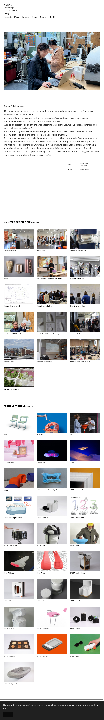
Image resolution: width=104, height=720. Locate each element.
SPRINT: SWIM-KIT (43, 518)
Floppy (72, 462)
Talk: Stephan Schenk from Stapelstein (49, 278)
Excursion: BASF (9, 361)
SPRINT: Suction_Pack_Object (47, 490)
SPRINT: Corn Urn (9, 656)
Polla (71, 434)
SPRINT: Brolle (75, 656)
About (35, 17)
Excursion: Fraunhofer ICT (45, 361)
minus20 (6, 490)
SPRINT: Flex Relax (76, 601)
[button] (50, 87)
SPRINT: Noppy (9, 573)
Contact (26, 17)
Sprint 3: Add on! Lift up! (45, 306)
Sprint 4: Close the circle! (12, 306)
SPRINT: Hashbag (42, 656)
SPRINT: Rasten (9, 628)
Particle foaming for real (78, 250)
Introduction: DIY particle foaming (48, 334)
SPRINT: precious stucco (78, 490)
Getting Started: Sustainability (80, 361)
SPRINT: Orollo (75, 628)
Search (43, 17)
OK (8, 714)
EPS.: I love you (9, 462)
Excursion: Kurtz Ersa (77, 334)
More (16, 17)
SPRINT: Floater (42, 601)
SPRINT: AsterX (42, 573)
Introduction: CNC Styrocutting (13, 334)
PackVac (40, 434)
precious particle (20, 222)
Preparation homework (11, 389)
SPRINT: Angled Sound (77, 573)
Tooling (6, 278)
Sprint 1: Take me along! (78, 306)
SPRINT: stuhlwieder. (77, 518)
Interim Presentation (77, 278)
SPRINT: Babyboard (10, 684)
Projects (8, 17)
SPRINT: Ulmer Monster (11, 601)
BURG (52, 17)
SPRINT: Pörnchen (43, 628)
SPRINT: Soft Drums (10, 545)
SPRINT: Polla (74, 545)
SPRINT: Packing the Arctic (13, 518)
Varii (5, 434)
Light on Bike (41, 462)
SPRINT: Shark (41, 545)
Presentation (41, 250)
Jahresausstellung (10, 250)
